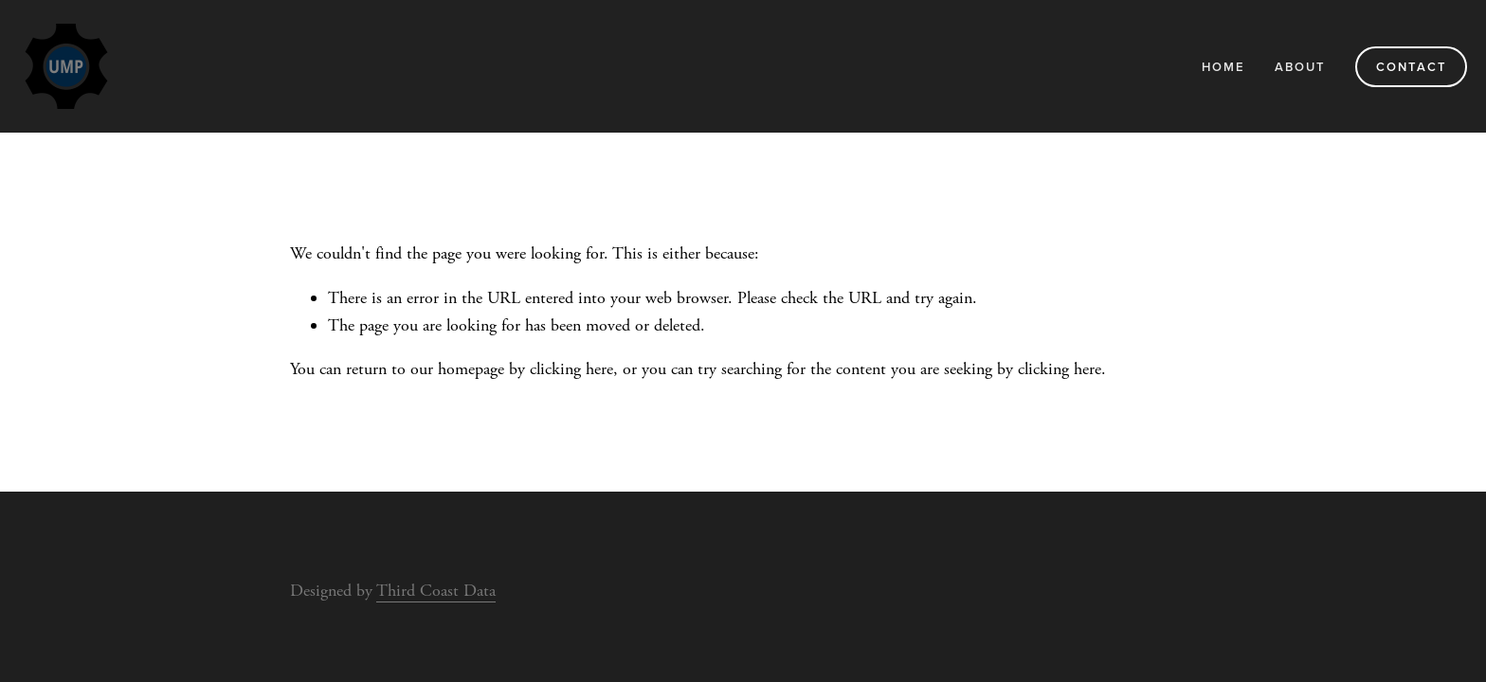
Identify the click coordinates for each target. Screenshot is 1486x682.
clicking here (571, 369)
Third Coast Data (436, 590)
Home (1223, 67)
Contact (1411, 67)
